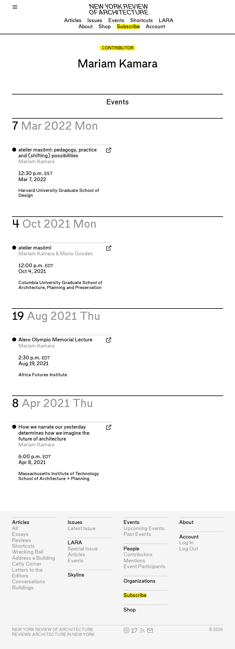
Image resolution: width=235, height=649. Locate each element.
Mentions (134, 560)
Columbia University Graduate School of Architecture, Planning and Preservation (60, 285)
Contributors (138, 554)
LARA (166, 20)
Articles (73, 20)
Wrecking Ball (27, 552)
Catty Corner (26, 563)
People (131, 548)
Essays (20, 534)
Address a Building (33, 558)
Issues (94, 20)
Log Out (188, 548)
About (85, 26)
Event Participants (144, 566)
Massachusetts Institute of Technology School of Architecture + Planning (58, 476)
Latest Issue (82, 528)
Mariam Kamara (36, 161)
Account (155, 26)
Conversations (28, 581)
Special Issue (83, 548)
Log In (186, 542)
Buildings (22, 587)
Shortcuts (141, 20)
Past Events (137, 534)
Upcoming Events (144, 528)
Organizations (139, 581)
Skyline (76, 575)
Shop (104, 26)
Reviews (21, 540)
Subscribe (128, 26)
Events (116, 20)
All (15, 528)
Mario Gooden (76, 253)
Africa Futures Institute (42, 375)
